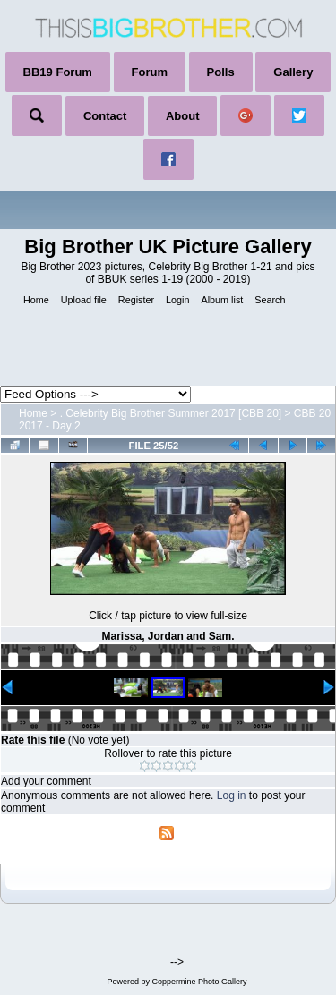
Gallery (293, 72)
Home (33, 413)
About (183, 116)
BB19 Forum (57, 72)
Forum (150, 72)
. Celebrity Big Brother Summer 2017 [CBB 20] (170, 413)
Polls (221, 72)
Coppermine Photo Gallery (198, 981)
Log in (231, 795)
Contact (104, 116)
